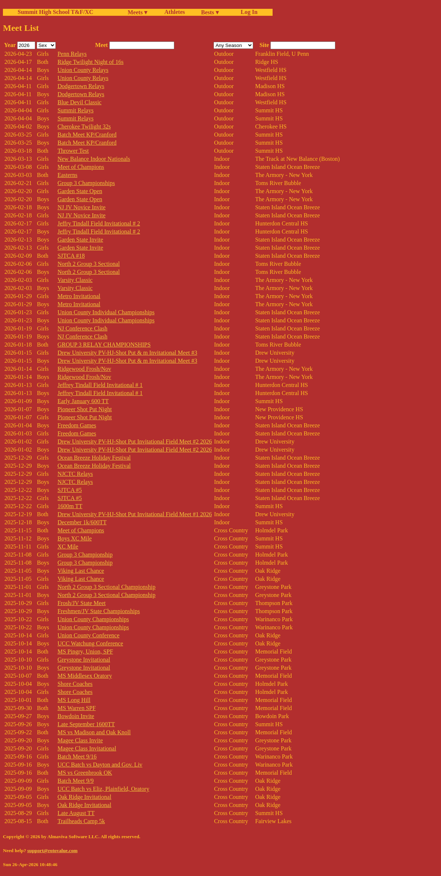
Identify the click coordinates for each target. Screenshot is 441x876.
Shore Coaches (75, 684)
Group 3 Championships (86, 183)
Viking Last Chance (81, 571)
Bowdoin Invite (76, 716)
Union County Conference (89, 635)
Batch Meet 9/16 (77, 756)
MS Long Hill (74, 700)
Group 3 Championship (85, 554)
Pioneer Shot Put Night (85, 409)
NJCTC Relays (75, 474)
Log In (248, 12)
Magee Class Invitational (87, 748)
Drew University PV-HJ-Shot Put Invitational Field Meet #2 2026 (135, 441)
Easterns (67, 175)
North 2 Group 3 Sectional (89, 264)
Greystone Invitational (84, 659)
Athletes (174, 12)
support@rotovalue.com (52, 850)
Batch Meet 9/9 (76, 781)
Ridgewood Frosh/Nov (84, 369)
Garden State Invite (80, 239)
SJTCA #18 (71, 256)
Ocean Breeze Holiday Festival (94, 458)
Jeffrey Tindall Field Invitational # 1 (100, 385)
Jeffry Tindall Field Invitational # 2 (99, 223)
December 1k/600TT (82, 522)
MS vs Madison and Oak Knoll (94, 732)
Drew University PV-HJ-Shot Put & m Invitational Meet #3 (127, 353)
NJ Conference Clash (82, 328)
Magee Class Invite (80, 740)
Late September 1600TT (86, 724)
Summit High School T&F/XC (55, 12)
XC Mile (68, 546)
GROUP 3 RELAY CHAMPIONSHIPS (104, 344)
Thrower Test (73, 151)
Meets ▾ (137, 12)
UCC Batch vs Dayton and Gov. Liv (100, 764)
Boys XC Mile (75, 538)
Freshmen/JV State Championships (99, 611)
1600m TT (70, 506)
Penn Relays (72, 54)
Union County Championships (93, 619)
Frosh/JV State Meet (82, 603)
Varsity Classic (75, 280)
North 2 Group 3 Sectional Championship (107, 587)
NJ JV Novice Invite (82, 207)
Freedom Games (77, 425)
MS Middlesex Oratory (85, 676)
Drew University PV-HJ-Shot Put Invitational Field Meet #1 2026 (135, 514)
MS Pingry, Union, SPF (85, 651)
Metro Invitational (79, 296)
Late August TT (76, 813)
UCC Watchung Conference (90, 643)
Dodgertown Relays (81, 86)
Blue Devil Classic (80, 102)
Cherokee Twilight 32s (84, 126)
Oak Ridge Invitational (85, 797)
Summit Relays (76, 110)
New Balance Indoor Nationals (94, 159)
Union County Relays (83, 70)
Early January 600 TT (83, 401)
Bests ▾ (210, 12)
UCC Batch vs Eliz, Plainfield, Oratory (103, 789)
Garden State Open (80, 191)
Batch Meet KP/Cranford (87, 134)
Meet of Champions (81, 167)
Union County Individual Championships (106, 312)
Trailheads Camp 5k (81, 821)
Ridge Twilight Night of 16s (91, 62)
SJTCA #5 (70, 490)
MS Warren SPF (77, 708)
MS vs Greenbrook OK (85, 773)
